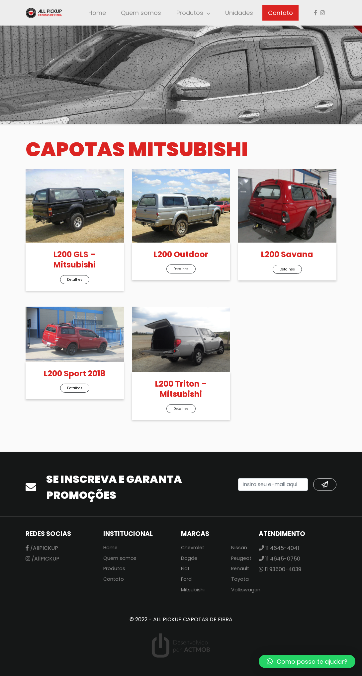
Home (97, 13)
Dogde (189, 558)
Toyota (240, 579)
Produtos (189, 13)
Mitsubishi (193, 589)
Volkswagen (245, 589)
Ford (186, 579)
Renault (240, 568)
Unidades (239, 13)
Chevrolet (192, 547)
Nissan (239, 547)
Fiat (185, 568)
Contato (280, 13)
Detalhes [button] (74, 279)
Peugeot (241, 558)
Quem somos (141, 13)
